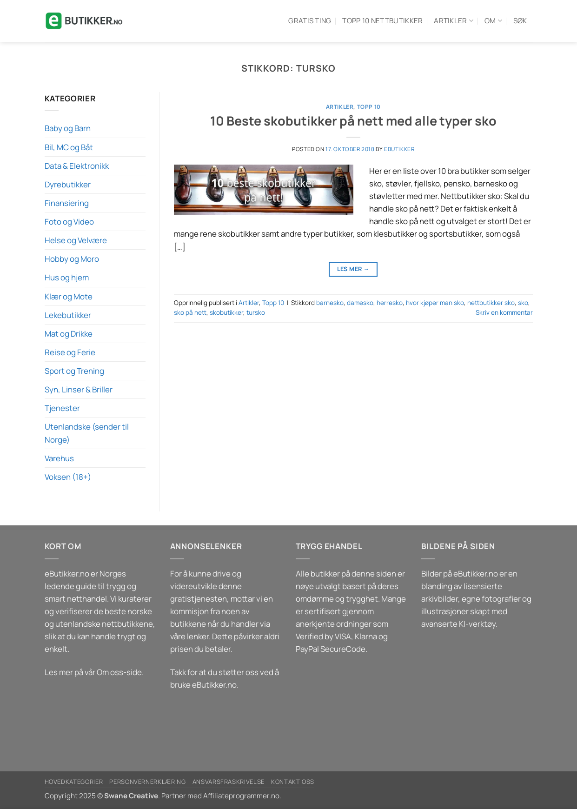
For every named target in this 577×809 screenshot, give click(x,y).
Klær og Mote (69, 296)
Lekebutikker (68, 315)
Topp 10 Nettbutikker (382, 21)
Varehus (59, 458)
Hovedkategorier (74, 781)
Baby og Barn (68, 128)
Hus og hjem (67, 277)
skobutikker (226, 312)
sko (523, 302)
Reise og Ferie (70, 352)
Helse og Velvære (76, 240)
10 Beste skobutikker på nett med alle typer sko (353, 120)
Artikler (453, 21)
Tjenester (62, 408)
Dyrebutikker (68, 184)
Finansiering (67, 203)
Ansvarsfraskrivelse (228, 781)
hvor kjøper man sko (435, 302)
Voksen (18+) (68, 476)
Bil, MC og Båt (69, 147)
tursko (255, 312)
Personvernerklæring (147, 781)
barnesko (330, 302)
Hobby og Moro (72, 258)
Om (493, 21)
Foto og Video (69, 221)
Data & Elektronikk (77, 165)
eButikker (399, 149)
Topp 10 (369, 107)
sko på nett (190, 312)
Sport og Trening (74, 370)
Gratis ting (309, 21)
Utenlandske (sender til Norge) (87, 432)
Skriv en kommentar (504, 312)
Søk (520, 21)
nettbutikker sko (491, 302)
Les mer (353, 268)
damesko (360, 302)
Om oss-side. (120, 672)
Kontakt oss (292, 781)
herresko (390, 302)
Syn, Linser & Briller (79, 389)
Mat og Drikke (69, 333)
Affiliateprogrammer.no (241, 796)
